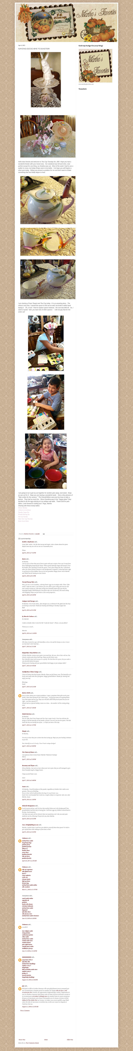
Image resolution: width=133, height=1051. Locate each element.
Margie (24, 731)
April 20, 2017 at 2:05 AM (29, 861)
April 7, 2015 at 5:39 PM (29, 759)
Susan (24, 786)
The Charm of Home (28, 752)
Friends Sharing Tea (24, 514)
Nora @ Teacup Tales (28, 582)
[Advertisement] (46, 1025)
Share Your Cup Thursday (25, 519)
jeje (23, 986)
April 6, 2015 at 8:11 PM (29, 576)
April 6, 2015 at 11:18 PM (29, 633)
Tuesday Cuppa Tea (23, 512)
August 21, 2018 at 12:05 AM (30, 1006)
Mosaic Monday (22, 508)
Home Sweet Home (23, 521)
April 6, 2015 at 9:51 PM (29, 610)
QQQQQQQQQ (26, 957)
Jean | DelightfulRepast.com (30, 825)
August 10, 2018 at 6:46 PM (30, 980)
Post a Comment (25, 1010)
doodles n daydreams (28, 542)
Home (46, 1039)
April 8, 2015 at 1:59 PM (29, 799)
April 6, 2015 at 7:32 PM (29, 553)
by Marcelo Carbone (28, 616)
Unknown (25, 838)
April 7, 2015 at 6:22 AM (29, 686)
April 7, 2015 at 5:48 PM (29, 780)
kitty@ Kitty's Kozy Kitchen (30, 652)
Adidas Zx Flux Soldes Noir (29, 1000)
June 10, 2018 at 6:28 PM (29, 918)
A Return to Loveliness (24, 510)
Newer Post (22, 1039)
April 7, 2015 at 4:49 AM (29, 665)
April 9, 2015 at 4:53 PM (29, 832)
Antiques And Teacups (28, 601)
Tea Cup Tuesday (23, 516)
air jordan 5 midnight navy (39, 996)
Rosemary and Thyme (28, 765)
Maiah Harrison (26, 714)
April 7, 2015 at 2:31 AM (29, 646)
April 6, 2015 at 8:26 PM (29, 595)
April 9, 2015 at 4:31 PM (29, 818)
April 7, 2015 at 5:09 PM (29, 746)
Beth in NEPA (26, 693)
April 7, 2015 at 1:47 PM (29, 725)
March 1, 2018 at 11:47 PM (29, 889)
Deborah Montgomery (28, 805)
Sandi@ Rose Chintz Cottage (30, 672)
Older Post (70, 1039)
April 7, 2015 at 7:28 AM (29, 707)
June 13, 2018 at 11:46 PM (29, 951)
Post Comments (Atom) (32, 1043)
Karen (24, 559)
